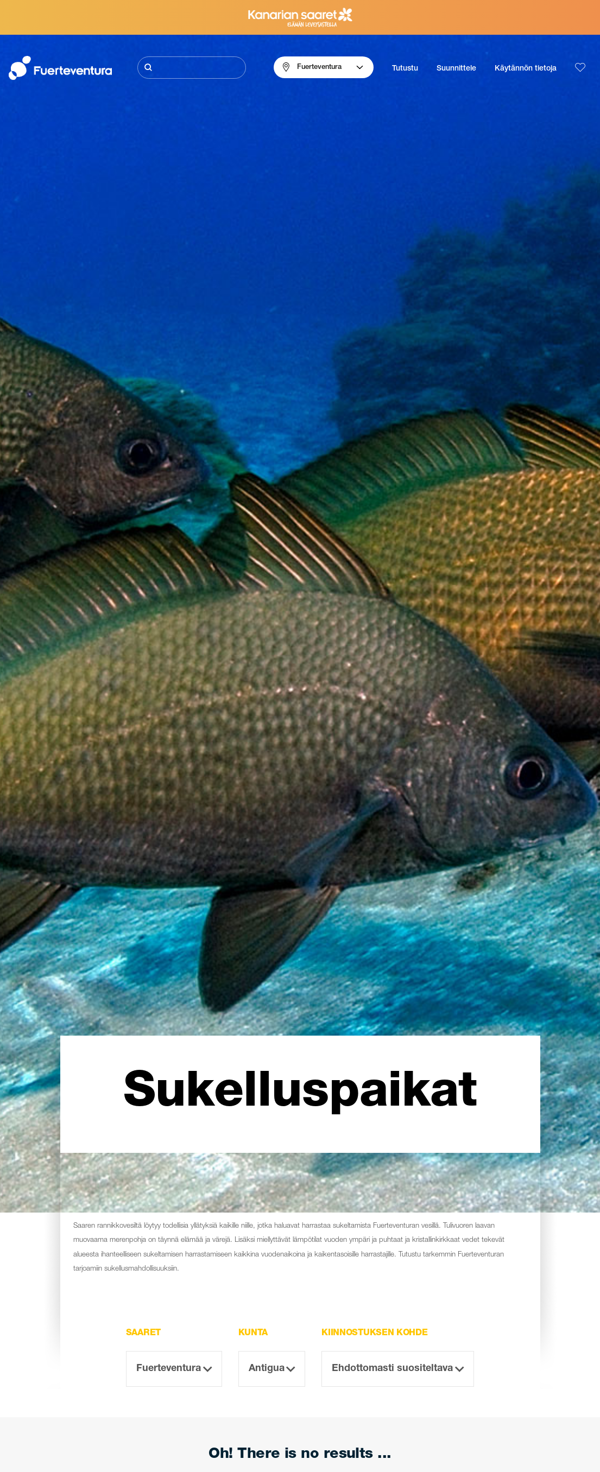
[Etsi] (191, 67)
